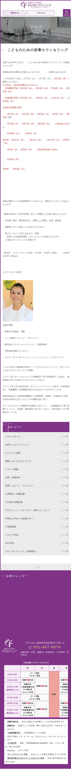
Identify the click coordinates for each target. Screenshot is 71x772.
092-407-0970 (47, 647)
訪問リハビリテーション (17, 445)
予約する (14, 13)
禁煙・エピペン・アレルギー (19, 486)
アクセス (41, 13)
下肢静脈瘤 (10, 527)
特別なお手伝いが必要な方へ (19, 518)
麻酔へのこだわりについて (18, 461)
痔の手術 (9, 543)
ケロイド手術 (11, 535)
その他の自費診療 (14, 502)
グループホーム (12, 436)
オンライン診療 (12, 453)
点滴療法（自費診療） (16, 494)
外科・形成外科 (12, 477)
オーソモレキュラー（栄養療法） (21, 551)
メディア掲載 (11, 469)
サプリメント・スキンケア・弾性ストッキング (27, 510)
